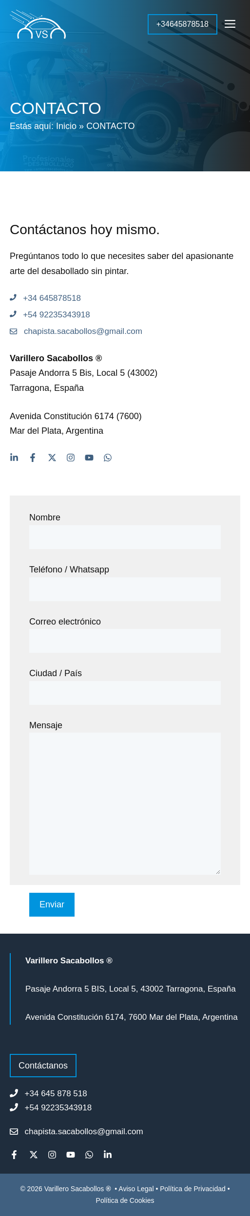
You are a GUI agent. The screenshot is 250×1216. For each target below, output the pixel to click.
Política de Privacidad (193, 1189)
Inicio (66, 126)
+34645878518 (182, 24)
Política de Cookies (125, 1200)
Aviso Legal (136, 1189)
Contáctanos (43, 1065)
